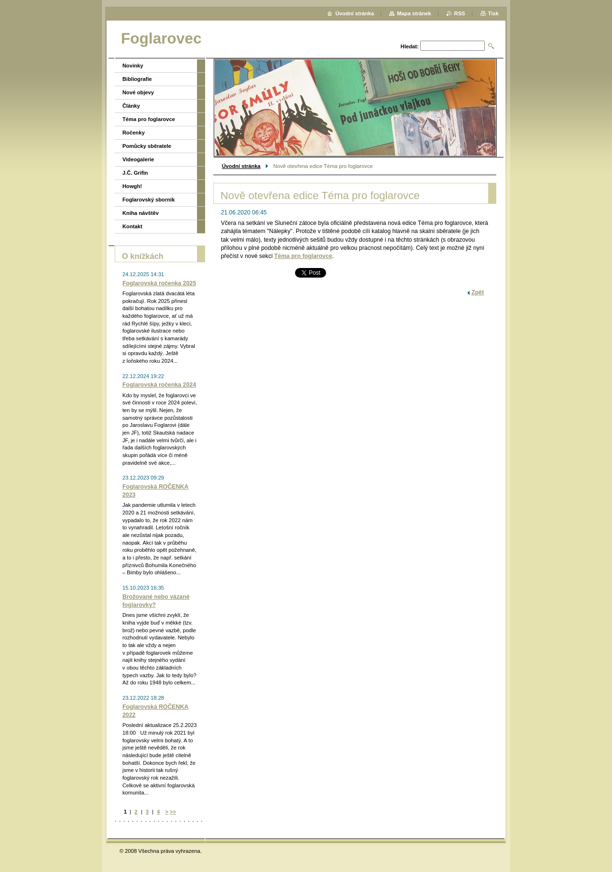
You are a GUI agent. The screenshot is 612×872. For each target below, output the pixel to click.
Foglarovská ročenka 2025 (159, 283)
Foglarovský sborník (148, 199)
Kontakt (132, 226)
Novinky (132, 65)
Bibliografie (137, 79)
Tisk (493, 13)
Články (131, 106)
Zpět (477, 292)
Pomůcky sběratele (146, 146)
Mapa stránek (414, 13)
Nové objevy (138, 92)
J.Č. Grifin (135, 173)
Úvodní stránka (241, 166)
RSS (459, 13)
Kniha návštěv (140, 213)
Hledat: (410, 46)
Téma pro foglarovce (303, 256)
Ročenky (133, 132)
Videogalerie (138, 159)
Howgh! (132, 186)
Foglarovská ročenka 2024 (159, 384)
